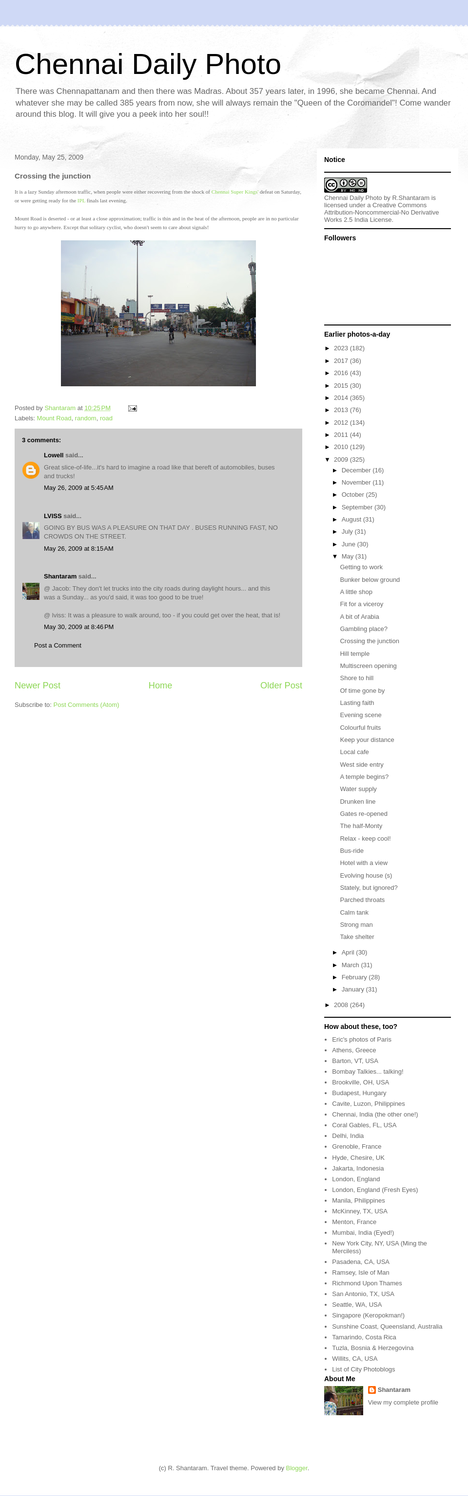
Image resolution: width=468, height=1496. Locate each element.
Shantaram (60, 576)
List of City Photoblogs (363, 1369)
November (357, 482)
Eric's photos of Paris (361, 1039)
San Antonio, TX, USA (363, 1294)
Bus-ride (351, 850)
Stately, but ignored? (368, 887)
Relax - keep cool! (365, 838)
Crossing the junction (369, 641)
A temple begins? (364, 776)
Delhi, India (348, 1135)
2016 (342, 373)
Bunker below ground (370, 579)
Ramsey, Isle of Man (361, 1272)
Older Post (281, 685)
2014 (342, 397)
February (355, 977)
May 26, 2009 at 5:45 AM (79, 487)
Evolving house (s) (366, 875)
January (354, 989)
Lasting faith (357, 702)
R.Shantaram (411, 197)
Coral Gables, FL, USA (364, 1125)
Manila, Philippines (358, 1200)
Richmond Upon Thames (367, 1283)
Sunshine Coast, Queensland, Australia (387, 1326)
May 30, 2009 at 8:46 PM (79, 627)
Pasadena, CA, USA (361, 1261)
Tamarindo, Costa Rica (364, 1337)
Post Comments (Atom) (86, 704)
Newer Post (37, 685)
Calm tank (354, 912)
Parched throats (362, 899)
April (349, 952)
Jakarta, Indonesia (358, 1168)
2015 (342, 385)
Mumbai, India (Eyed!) (363, 1232)
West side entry (361, 764)
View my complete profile (403, 1402)
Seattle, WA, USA (357, 1304)
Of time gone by (362, 690)
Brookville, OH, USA (360, 1082)
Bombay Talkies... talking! (367, 1071)
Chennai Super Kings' (235, 192)
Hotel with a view (364, 862)
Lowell (53, 455)
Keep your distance (367, 739)
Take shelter (357, 936)
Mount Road (54, 418)
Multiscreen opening (368, 665)
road (106, 418)
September (358, 507)
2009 (342, 459)
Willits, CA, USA (354, 1358)
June (349, 544)
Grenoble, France (356, 1146)
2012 (342, 422)
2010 (342, 447)
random (86, 418)
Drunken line (357, 801)
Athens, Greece (354, 1050)
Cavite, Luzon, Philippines (368, 1103)
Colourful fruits (360, 727)
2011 (342, 434)
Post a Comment (57, 645)
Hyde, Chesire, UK (358, 1157)
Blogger (297, 1468)
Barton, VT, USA (355, 1060)
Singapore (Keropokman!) (368, 1315)
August (352, 519)
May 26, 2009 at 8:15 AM (79, 548)
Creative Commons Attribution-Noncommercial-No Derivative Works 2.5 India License (381, 212)
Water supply (358, 789)
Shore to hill (356, 678)
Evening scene (360, 715)
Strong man (356, 924)
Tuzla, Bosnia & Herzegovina (372, 1348)
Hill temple (355, 653)
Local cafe (354, 752)
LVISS (53, 516)
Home (161, 685)
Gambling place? (364, 628)
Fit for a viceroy (361, 604)
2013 (342, 410)
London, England (356, 1179)
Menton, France (354, 1222)
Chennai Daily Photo (148, 64)
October (354, 494)
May (348, 556)
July (348, 531)
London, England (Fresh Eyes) (375, 1189)
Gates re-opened (364, 813)
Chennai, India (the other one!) (375, 1114)
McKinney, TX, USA (360, 1211)
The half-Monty (361, 825)
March (351, 965)
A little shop (356, 591)
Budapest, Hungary (359, 1093)
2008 (342, 1005)
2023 (342, 348)
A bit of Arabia (359, 616)
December (357, 470)
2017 (342, 360)
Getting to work (361, 567)
